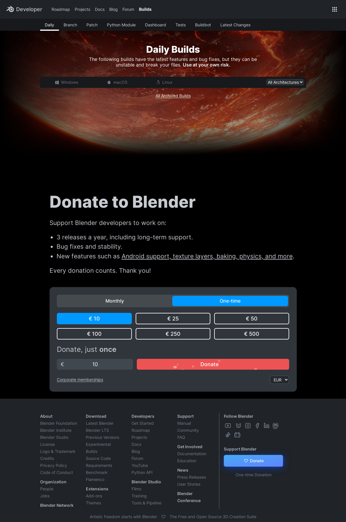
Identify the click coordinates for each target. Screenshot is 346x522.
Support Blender (240, 448)
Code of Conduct (56, 472)
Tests (180, 24)
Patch (92, 24)
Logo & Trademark (58, 451)
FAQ (181, 437)
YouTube (140, 465)
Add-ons (94, 495)
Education (186, 460)
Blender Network (57, 505)
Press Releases (191, 477)
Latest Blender (100, 423)
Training (139, 495)
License (47, 444)
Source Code (98, 458)
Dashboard (155, 24)
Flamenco (95, 479)
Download (96, 416)
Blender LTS (97, 430)
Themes (93, 502)
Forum (128, 9)
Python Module (121, 24)
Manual (184, 423)
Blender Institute (55, 430)
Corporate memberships (80, 379)
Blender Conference (189, 497)
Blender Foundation (58, 423)
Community (188, 430)
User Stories (188, 484)
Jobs (45, 495)
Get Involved (189, 446)
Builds (145, 9)
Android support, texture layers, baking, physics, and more (207, 256)
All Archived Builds (173, 95)
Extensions (97, 488)
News (182, 470)
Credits (47, 458)
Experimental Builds (98, 448)
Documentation (191, 453)
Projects (82, 9)
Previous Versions (102, 437)
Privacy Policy (53, 465)
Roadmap (61, 9)
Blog (113, 9)
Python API (142, 472)
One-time (230, 301)
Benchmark (97, 472)
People (46, 488)
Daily (49, 24)
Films (136, 488)
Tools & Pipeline (146, 502)
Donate (253, 460)
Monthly (114, 301)
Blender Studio (54, 437)
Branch (70, 24)
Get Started (143, 423)
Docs (100, 9)
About (46, 416)
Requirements (99, 465)
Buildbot (203, 24)
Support (185, 416)
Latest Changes (235, 24)
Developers (143, 416)
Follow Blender (238, 416)
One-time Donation (254, 474)
